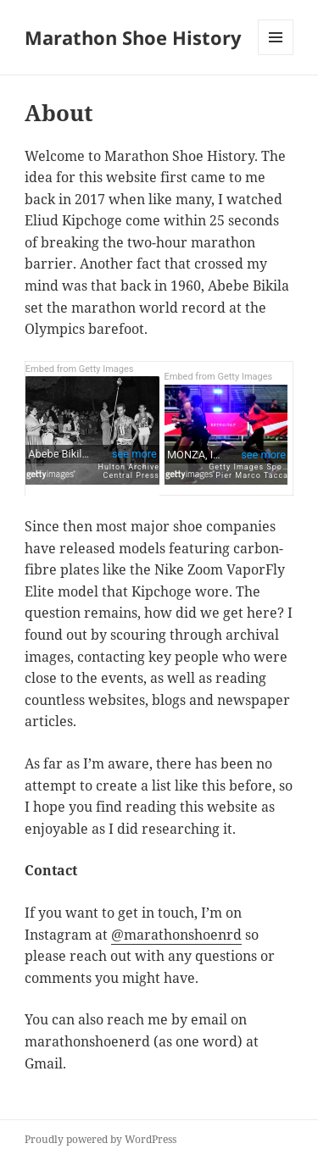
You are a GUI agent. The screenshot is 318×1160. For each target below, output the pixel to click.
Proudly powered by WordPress (100, 1139)
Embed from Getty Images (79, 369)
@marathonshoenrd (176, 934)
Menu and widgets (276, 54)
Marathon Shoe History (133, 37)
